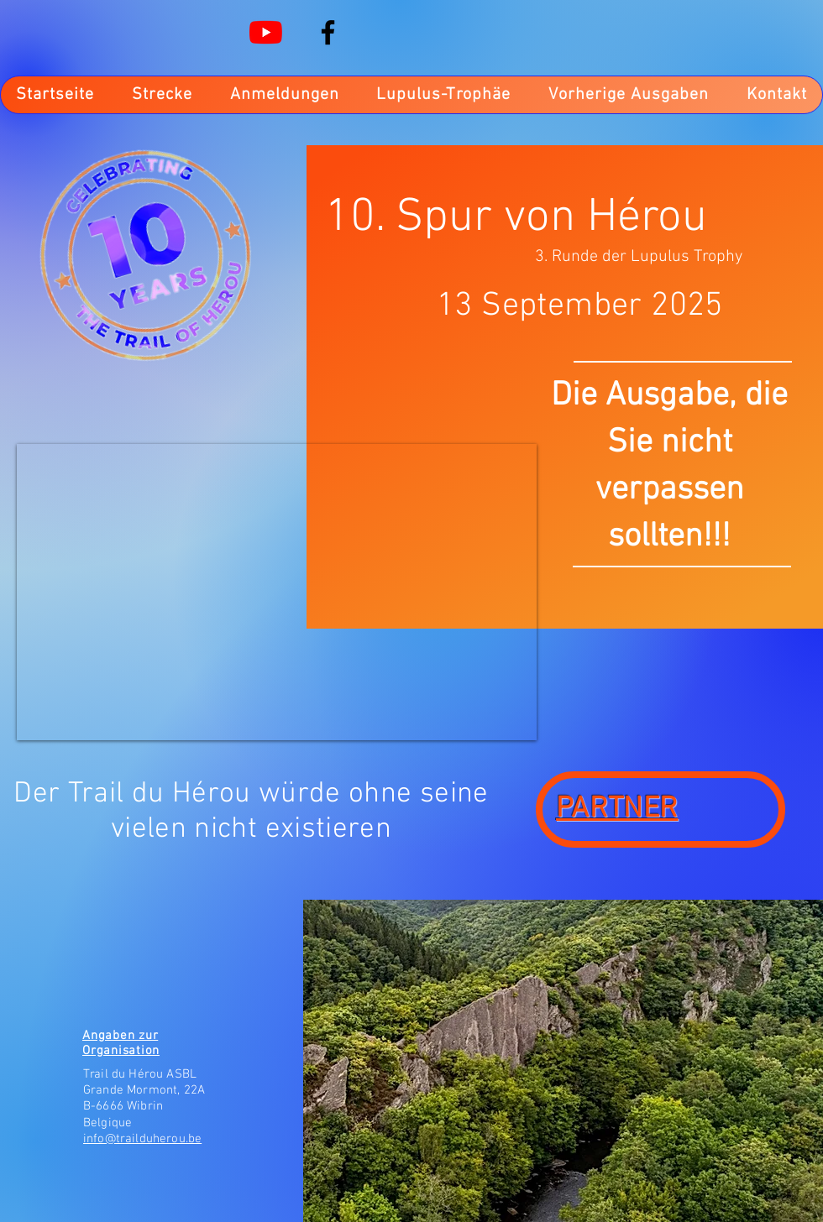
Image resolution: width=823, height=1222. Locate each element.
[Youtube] (265, 32)
